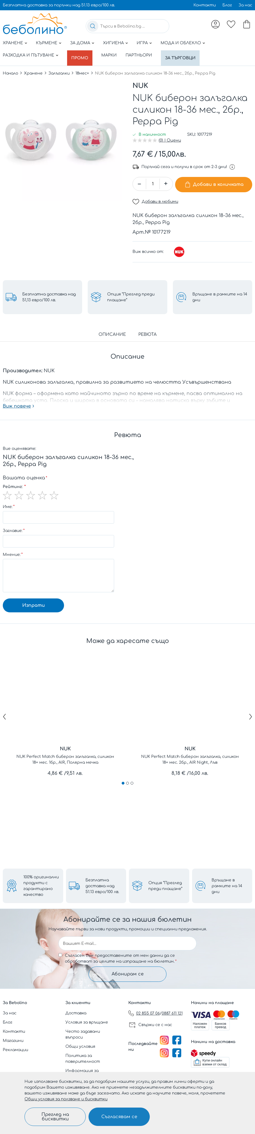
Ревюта (147, 330)
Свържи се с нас (155, 1025)
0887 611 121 (172, 1013)
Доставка (75, 1013)
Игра (142, 43)
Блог (227, 5)
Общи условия (80, 1046)
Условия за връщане (86, 1022)
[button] (166, 181)
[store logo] (35, 23)
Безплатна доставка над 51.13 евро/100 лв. (102, 885)
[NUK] (179, 247)
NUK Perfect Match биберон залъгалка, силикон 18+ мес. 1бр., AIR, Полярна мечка (65, 755)
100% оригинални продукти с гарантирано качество (41, 884)
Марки (111, 55)
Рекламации (15, 1050)
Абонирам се (128, 973)
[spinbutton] (153, 181)
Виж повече (17, 401)
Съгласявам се (119, 1116)
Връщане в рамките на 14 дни (227, 885)
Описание (112, 330)
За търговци (184, 55)
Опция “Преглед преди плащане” (165, 884)
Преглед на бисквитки (55, 1116)
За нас (245, 5)
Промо (81, 55)
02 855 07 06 (148, 1013)
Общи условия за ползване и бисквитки (65, 1099)
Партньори (141, 55)
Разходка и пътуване (28, 55)
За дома (80, 43)
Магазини (13, 1041)
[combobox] (127, 26)
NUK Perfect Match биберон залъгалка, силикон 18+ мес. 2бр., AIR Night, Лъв (190, 755)
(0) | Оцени (170, 137)
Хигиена (113, 43)
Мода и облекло (181, 43)
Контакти (204, 5)
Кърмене (46, 43)
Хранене (13, 43)
